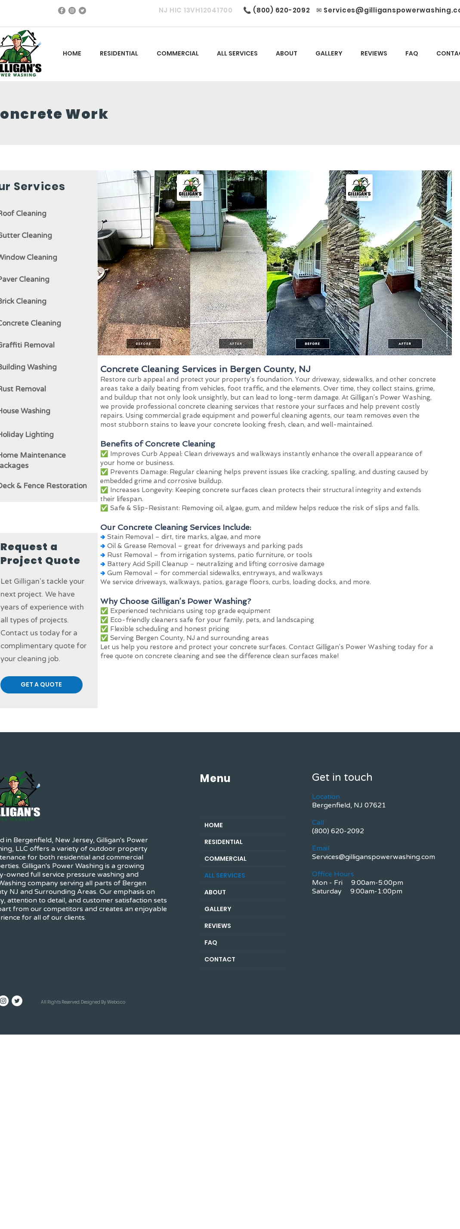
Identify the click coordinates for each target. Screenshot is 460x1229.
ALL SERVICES (224, 875)
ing (44, 279)
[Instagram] (72, 10)
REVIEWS (217, 925)
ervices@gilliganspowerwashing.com (375, 857)
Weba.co (116, 1002)
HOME (213, 825)
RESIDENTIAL (223, 842)
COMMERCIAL (225, 858)
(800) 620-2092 (281, 10)
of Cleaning (26, 213)
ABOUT (215, 892)
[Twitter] (82, 10)
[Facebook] (61, 10)
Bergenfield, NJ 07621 (349, 805)
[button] (237, 53)
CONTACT (219, 959)
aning (42, 235)
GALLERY (218, 909)
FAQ (210, 942)
